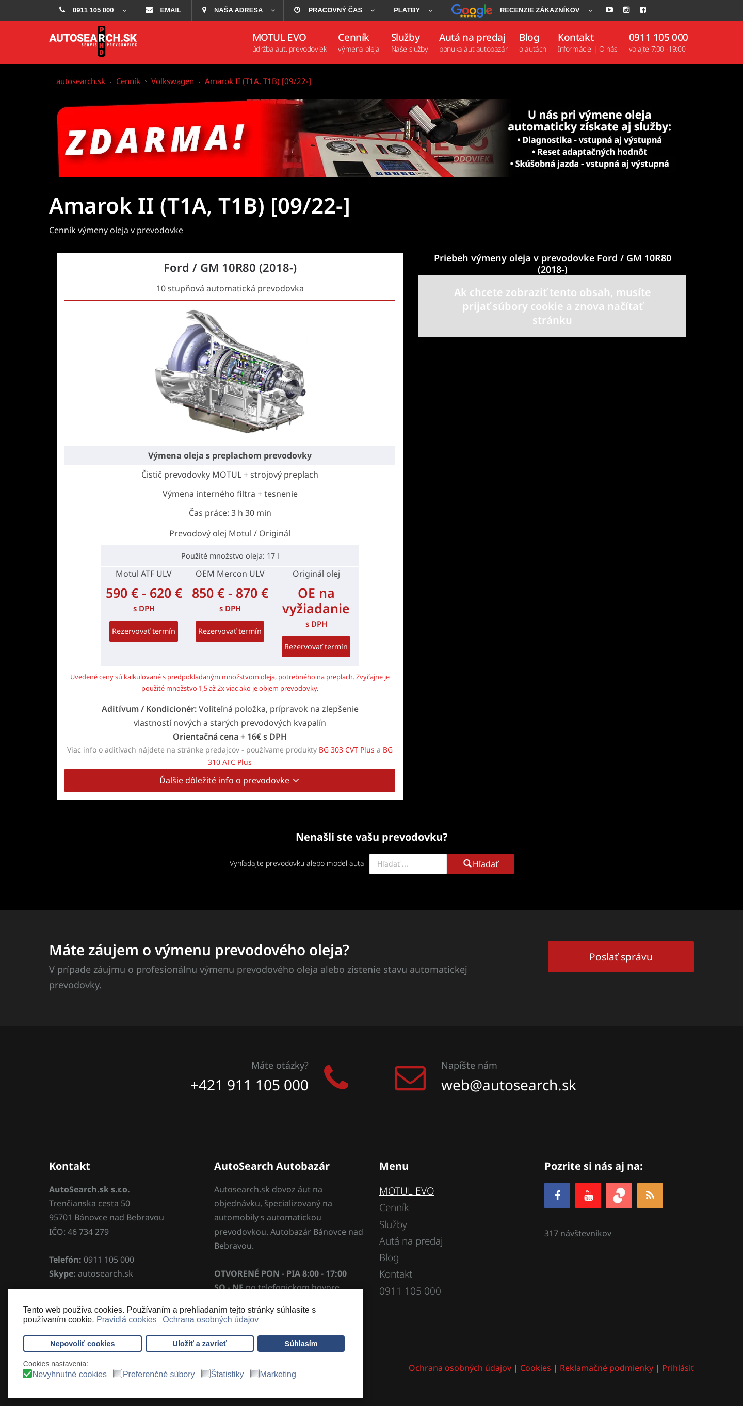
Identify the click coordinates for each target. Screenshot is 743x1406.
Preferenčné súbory (159, 1374)
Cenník (394, 1207)
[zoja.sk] (619, 1194)
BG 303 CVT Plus (347, 750)
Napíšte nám (469, 1065)
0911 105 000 (410, 1291)
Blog (389, 1257)
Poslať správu (621, 956)
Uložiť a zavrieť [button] (200, 1343)
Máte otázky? (280, 1065)
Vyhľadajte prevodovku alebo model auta (297, 863)
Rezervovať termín (143, 631)
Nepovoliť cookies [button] (82, 1343)
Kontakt (395, 1274)
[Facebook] (557, 1195)
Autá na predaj (411, 1241)
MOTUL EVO (406, 1191)
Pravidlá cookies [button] (126, 1319)
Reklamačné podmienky (606, 1368)
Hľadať (480, 864)
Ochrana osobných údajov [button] (211, 1319)
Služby (393, 1224)
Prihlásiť (678, 1368)
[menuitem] (92, 10)
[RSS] (650, 1195)
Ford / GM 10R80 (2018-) (230, 267)
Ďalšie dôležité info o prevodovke (229, 780)
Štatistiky (227, 1374)
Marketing (278, 1374)
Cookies (535, 1368)
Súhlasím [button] (301, 1343)
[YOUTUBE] (588, 1195)
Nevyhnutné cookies (70, 1374)
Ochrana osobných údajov (460, 1368)
